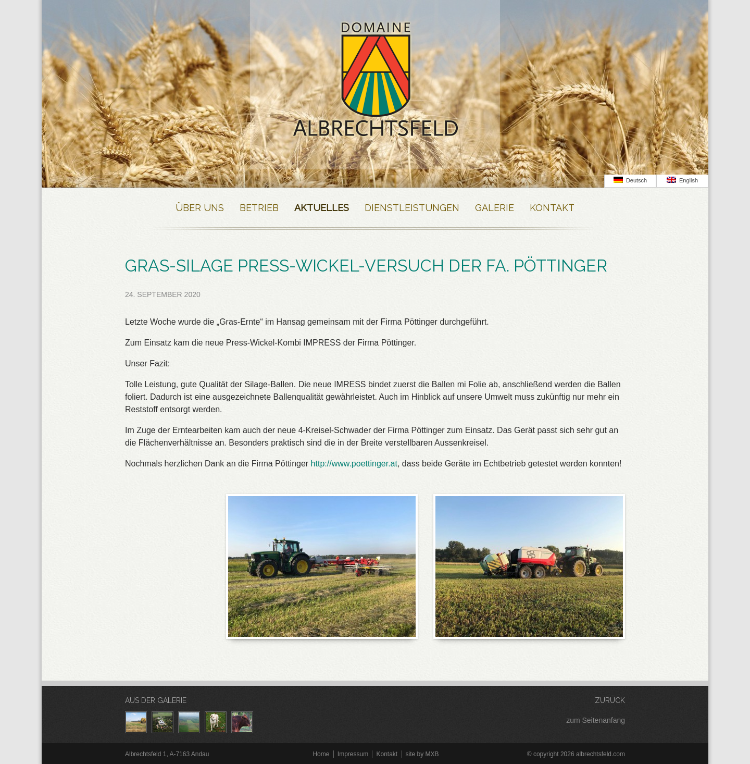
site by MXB (422, 754)
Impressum (353, 754)
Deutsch (630, 180)
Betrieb (259, 207)
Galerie (494, 207)
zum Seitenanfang (595, 720)
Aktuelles (321, 207)
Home (320, 754)
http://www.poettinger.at (354, 463)
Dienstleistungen (412, 207)
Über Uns (200, 207)
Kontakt (552, 207)
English (682, 180)
